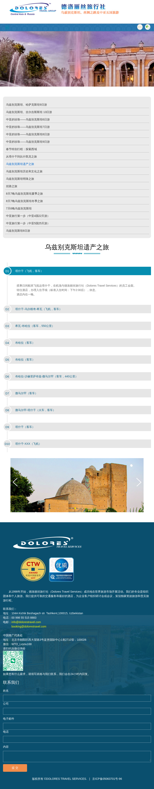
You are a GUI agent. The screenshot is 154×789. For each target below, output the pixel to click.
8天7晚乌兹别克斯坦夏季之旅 (24, 193)
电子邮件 (8, 718)
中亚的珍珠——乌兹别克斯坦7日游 (28, 126)
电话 (6, 731)
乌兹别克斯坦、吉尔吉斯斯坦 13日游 (29, 112)
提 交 (15, 767)
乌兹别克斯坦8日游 (18, 230)
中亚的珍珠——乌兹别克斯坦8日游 (28, 134)
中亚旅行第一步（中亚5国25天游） (28, 223)
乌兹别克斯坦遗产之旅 (20, 164)
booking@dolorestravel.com (28, 626)
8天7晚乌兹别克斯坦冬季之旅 (24, 201)
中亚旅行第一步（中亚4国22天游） (28, 215)
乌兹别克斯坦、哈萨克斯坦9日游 (26, 104)
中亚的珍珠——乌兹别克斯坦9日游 (28, 141)
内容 (6, 746)
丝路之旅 (11, 186)
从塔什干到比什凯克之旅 (21, 156)
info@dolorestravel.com (26, 622)
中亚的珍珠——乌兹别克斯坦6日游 (28, 119)
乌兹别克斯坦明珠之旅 (20, 178)
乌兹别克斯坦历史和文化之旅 (24, 171)
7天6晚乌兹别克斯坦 (19, 208)
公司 (6, 703)
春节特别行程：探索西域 (21, 149)
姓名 (6, 690)
